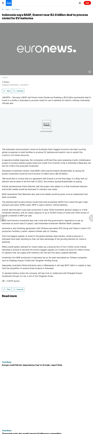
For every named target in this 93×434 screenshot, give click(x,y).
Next (7, 9)
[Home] (2, 9)
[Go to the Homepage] (9, 3)
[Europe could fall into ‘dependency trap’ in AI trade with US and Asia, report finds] (46, 365)
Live (87, 3)
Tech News (16, 9)
